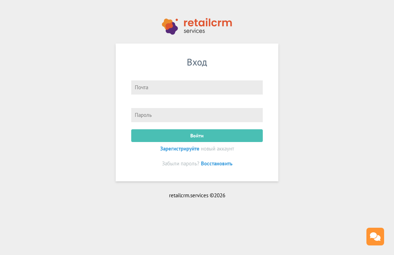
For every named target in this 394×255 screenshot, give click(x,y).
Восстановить (216, 163)
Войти (197, 135)
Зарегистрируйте (179, 148)
